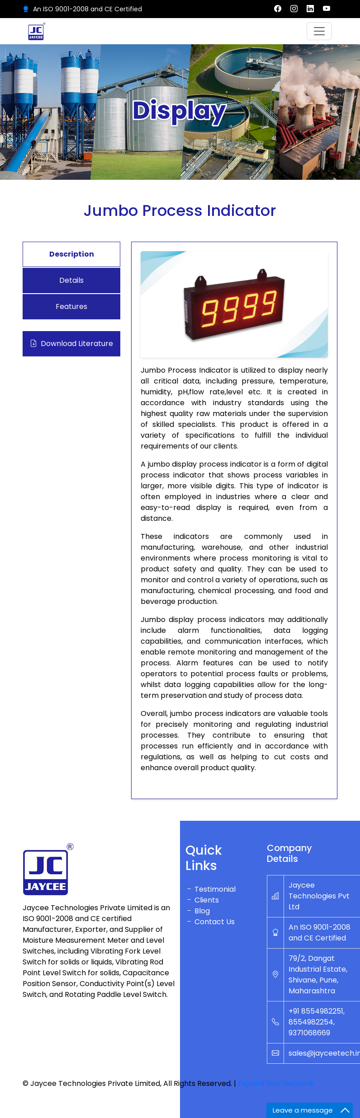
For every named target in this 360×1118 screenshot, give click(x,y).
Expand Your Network (276, 1083)
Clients (202, 900)
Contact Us (210, 922)
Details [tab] (71, 280)
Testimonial (210, 889)
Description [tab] (71, 254)
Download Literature (71, 343)
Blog (197, 911)
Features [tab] (71, 306)
